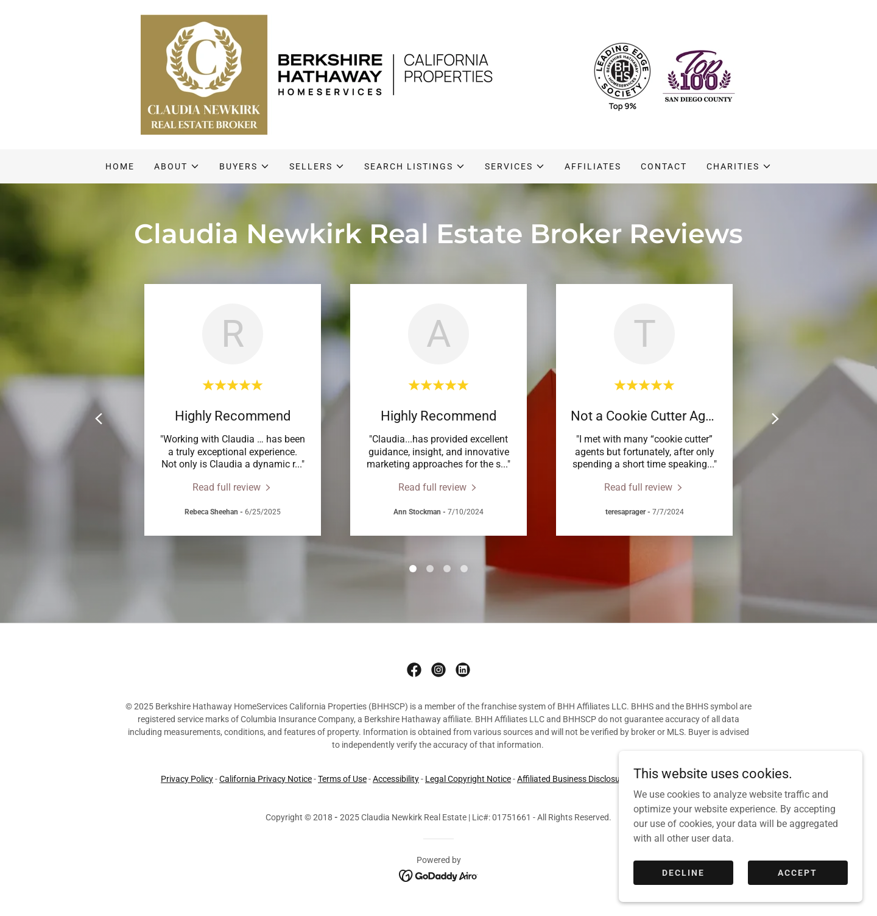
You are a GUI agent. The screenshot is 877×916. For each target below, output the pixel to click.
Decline (683, 872)
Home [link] (120, 166)
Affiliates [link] (593, 166)
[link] (438, 74)
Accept (797, 872)
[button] (177, 166)
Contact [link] (664, 166)
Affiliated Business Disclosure (572, 779)
